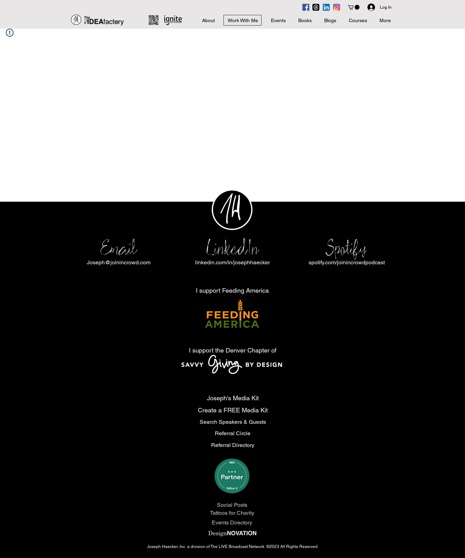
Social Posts (232, 505)
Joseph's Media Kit (233, 398)
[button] (353, 7)
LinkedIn (232, 248)
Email (118, 248)
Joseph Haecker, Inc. (167, 546)
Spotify (346, 248)
